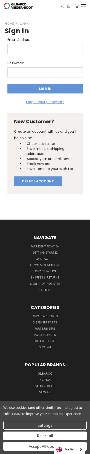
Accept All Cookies (45, 446)
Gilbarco (45, 374)
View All (45, 392)
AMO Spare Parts (45, 316)
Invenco (45, 380)
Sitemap (45, 290)
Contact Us (45, 259)
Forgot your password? (45, 101)
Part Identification (45, 246)
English (65, 449)
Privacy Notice (45, 271)
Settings (45, 425)
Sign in (35, 284)
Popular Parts (45, 335)
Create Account (38, 181)
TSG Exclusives (45, 341)
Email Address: (19, 39)
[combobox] (69, 449)
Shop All (45, 347)
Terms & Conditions (45, 265)
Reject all (45, 435)
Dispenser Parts (45, 322)
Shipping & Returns (45, 277)
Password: (15, 63)
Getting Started (45, 253)
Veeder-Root (45, 386)
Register (53, 284)
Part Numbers (45, 329)
